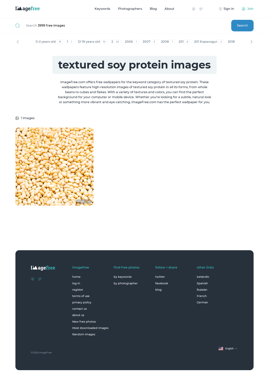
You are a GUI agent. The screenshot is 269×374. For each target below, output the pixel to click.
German (202, 302)
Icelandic (203, 277)
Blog (153, 9)
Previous (17, 41)
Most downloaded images (90, 328)
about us (78, 315)
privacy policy (81, 302)
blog (158, 289)
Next (251, 41)
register (77, 289)
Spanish (202, 283)
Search (242, 25)
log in (76, 283)
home (76, 277)
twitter (160, 277)
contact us (79, 308)
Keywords (102, 9)
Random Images (83, 334)
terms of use (81, 296)
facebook (161, 283)
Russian (202, 289)
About (169, 9)
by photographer (126, 283)
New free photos (84, 321)
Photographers (130, 9)
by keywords (123, 277)
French (202, 296)
